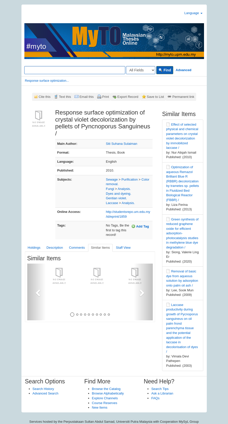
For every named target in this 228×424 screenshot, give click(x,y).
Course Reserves (104, 403)
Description (54, 247)
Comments (77, 247)
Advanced (183, 70)
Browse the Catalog (106, 389)
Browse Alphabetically (108, 393)
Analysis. (124, 189)
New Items (99, 407)
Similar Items (100, 247)
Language (193, 13)
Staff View (123, 247)
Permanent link (183, 97)
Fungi (110, 189)
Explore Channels (105, 398)
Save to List (155, 97)
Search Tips (160, 389)
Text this (65, 97)
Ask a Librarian (162, 393)
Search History (43, 389)
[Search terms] (74, 70)
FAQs (155, 398)
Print (105, 97)
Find (165, 70)
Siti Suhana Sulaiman (121, 144)
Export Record (127, 97)
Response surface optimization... (47, 80)
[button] (36, 292)
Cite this (44, 97)
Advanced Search (46, 393)
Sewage (112, 179)
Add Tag (140, 226)
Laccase (112, 203)
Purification (129, 179)
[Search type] (140, 70)
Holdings (34, 247)
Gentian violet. (116, 198)
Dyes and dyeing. (118, 193)
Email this (87, 97)
